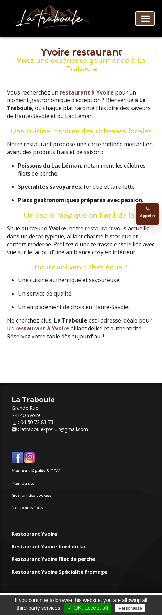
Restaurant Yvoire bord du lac (49, 546)
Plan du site (23, 483)
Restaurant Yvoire (34, 533)
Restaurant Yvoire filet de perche (53, 559)
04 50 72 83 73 (36, 422)
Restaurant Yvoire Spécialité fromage (59, 571)
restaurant (99, 228)
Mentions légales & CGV (36, 470)
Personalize (130, 608)
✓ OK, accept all (88, 608)
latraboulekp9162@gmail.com (54, 429)
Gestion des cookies (31, 495)
